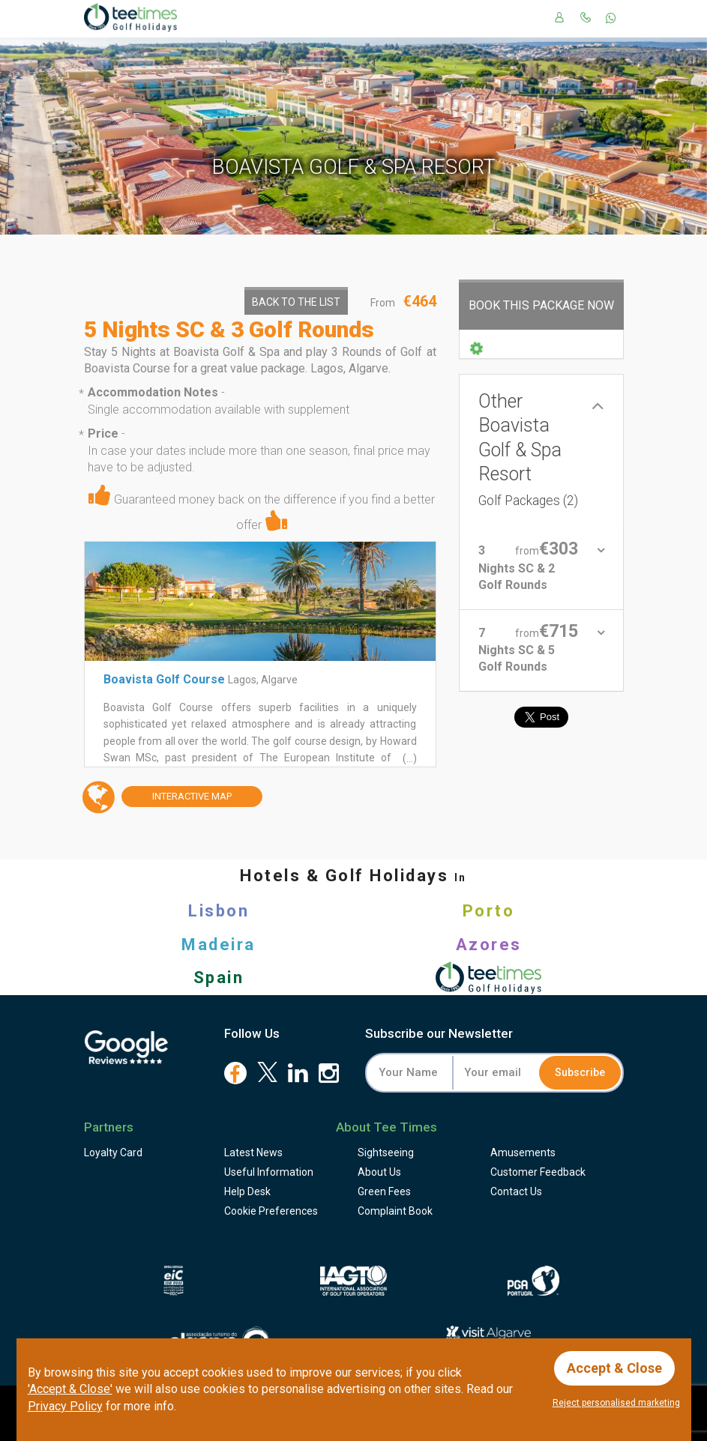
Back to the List (296, 302)
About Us (379, 1172)
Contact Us (516, 1191)
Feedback (538, 1172)
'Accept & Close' (70, 1389)
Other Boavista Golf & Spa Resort (528, 449)
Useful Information (268, 1172)
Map (176, 797)
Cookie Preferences (271, 1211)
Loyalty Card (113, 1152)
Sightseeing (386, 1152)
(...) (408, 758)
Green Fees (384, 1191)
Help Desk (247, 1191)
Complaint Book (395, 1211)
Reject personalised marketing (616, 1403)
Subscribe (580, 1072)
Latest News (253, 1152)
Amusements (523, 1152)
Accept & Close (614, 1368)
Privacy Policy (65, 1406)
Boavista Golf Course (164, 679)
